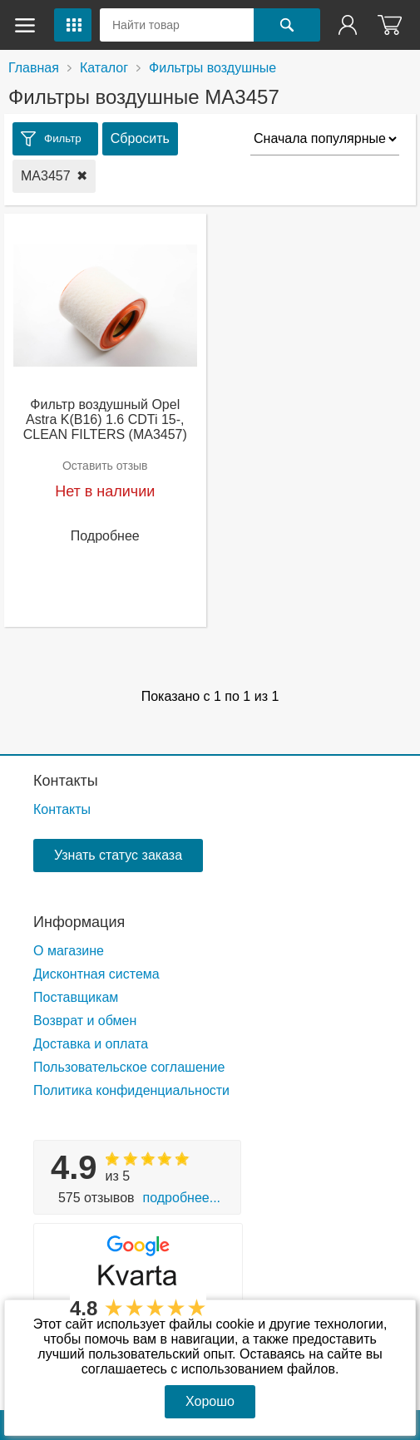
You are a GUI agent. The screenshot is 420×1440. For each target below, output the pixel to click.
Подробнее (105, 536)
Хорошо (210, 1401)
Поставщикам (75, 997)
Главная (33, 68)
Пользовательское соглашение (129, 1067)
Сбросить (140, 138)
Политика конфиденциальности (131, 1090)
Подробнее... (181, 1198)
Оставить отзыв (105, 465)
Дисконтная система (96, 974)
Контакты (65, 780)
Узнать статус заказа (118, 855)
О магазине (68, 951)
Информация (79, 922)
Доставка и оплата (90, 1044)
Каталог (104, 68)
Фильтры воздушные (212, 68)
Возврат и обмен (84, 1020)
